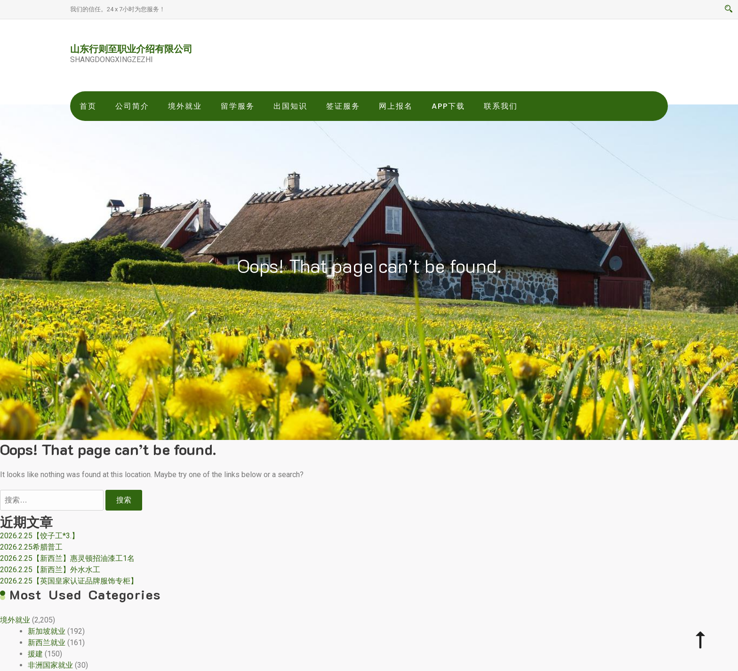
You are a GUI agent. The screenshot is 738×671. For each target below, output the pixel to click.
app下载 (448, 106)
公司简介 (132, 106)
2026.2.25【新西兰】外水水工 (50, 569)
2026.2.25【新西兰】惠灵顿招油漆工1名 (67, 558)
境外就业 (185, 106)
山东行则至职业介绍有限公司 (131, 48)
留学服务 (238, 106)
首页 (88, 106)
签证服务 (343, 106)
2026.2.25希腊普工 (31, 547)
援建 (35, 653)
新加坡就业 (46, 631)
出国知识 (290, 106)
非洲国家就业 (50, 665)
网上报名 (396, 106)
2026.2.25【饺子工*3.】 (39, 535)
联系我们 (501, 106)
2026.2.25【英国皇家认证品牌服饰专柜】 (69, 580)
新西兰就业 (46, 642)
